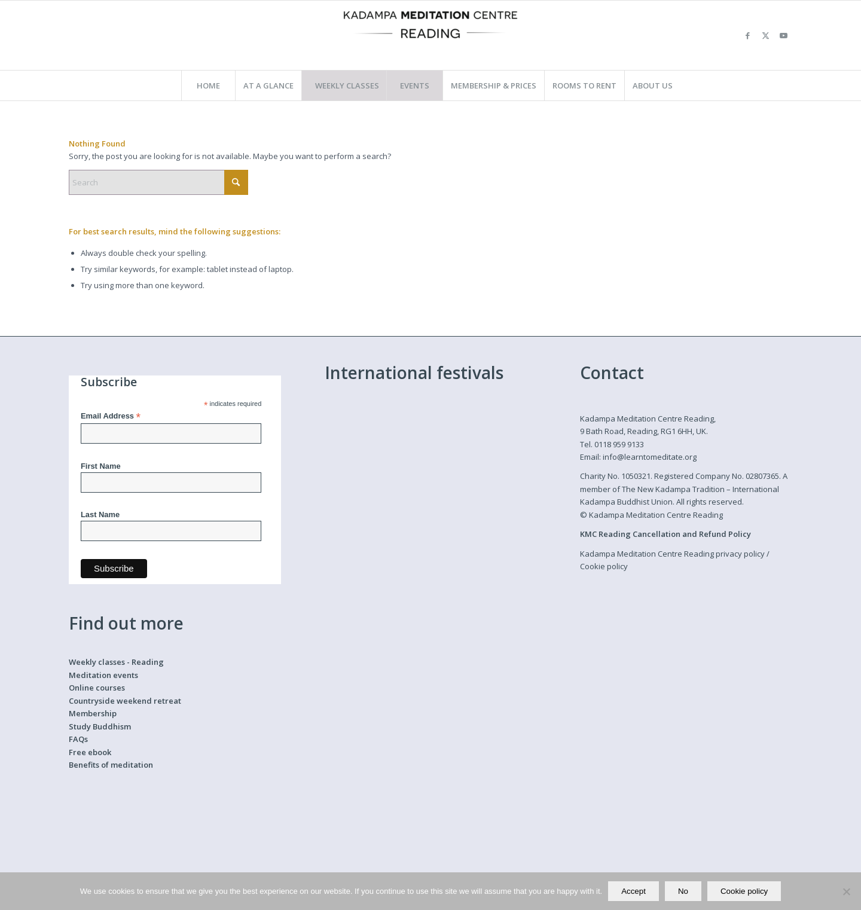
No (683, 891)
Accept (633, 891)
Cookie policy (604, 566)
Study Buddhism (100, 726)
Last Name (100, 514)
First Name (101, 466)
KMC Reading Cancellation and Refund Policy (665, 534)
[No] (846, 891)
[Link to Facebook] (747, 35)
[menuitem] (208, 85)
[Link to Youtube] (783, 35)
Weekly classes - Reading (116, 661)
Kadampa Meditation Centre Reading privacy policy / (675, 553)
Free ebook (90, 752)
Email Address (111, 416)
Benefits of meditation (111, 764)
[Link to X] (765, 35)
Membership (93, 713)
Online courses (97, 687)
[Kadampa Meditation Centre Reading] (430, 35)
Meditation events (103, 675)
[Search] (158, 182)
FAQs (78, 739)
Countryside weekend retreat (125, 700)
